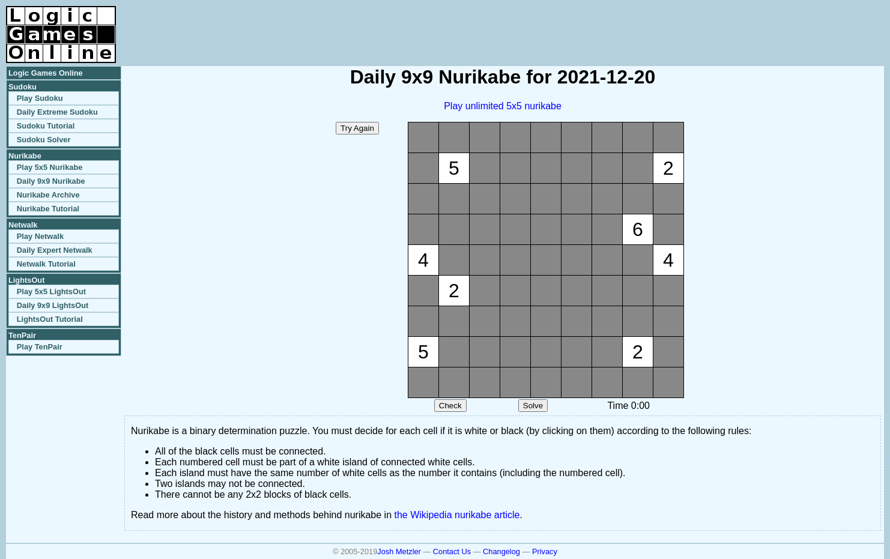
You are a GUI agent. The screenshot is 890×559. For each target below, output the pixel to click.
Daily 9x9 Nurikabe (51, 181)
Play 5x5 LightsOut (51, 291)
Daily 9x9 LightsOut (52, 305)
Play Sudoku (40, 98)
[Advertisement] (743, 24)
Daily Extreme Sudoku (57, 111)
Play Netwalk (40, 236)
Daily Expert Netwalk (54, 250)
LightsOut (26, 280)
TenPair (22, 335)
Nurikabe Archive (48, 194)
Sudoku (22, 86)
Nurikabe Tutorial (48, 208)
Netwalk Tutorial (46, 263)
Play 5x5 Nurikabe (50, 167)
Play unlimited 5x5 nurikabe (503, 106)
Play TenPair (39, 346)
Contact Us (452, 551)
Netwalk (22, 224)
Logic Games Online (45, 72)
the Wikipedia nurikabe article (457, 515)
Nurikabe (24, 155)
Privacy (544, 551)
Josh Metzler (399, 551)
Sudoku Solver (44, 139)
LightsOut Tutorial (50, 319)
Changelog (501, 551)
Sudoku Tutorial (45, 125)
